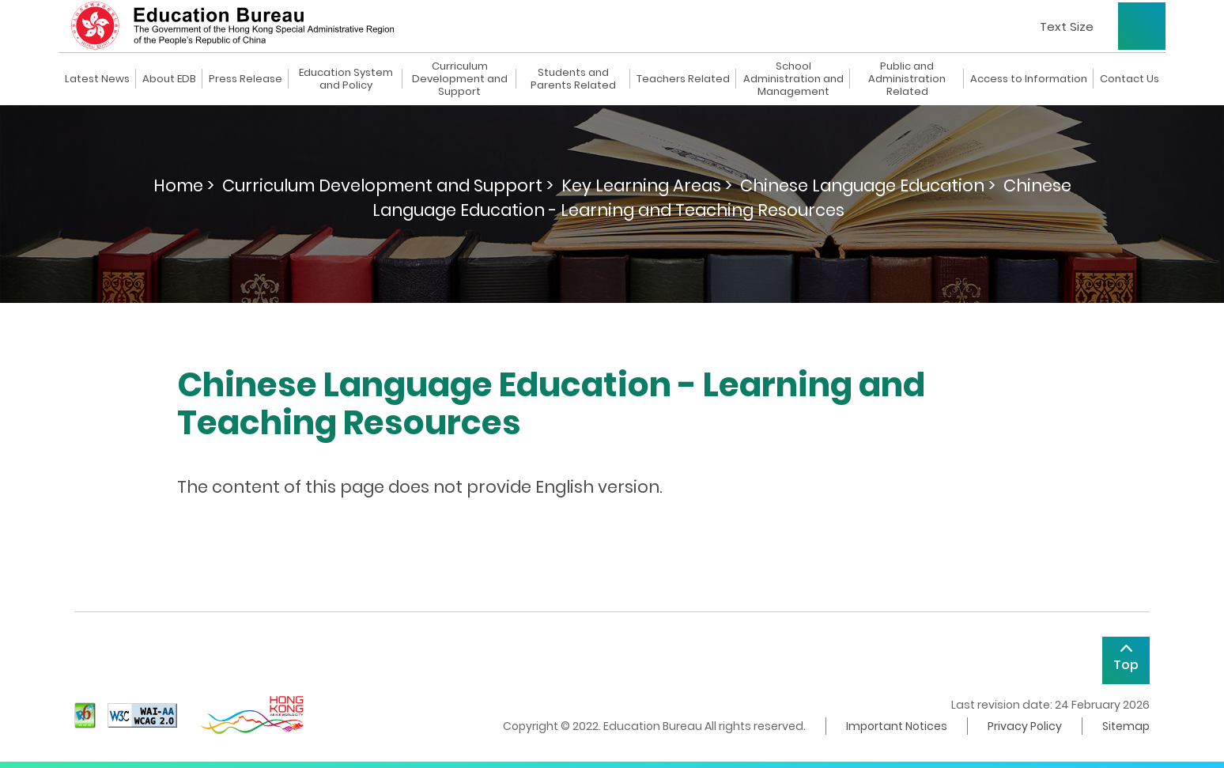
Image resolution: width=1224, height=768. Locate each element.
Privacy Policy (1025, 726)
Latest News (97, 79)
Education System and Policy (346, 79)
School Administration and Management (793, 79)
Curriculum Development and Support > (387, 185)
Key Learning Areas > (646, 185)
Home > (183, 185)
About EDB (169, 79)
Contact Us (1129, 79)
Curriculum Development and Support (460, 79)
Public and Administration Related (907, 79)
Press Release (245, 79)
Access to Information (1028, 79)
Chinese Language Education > (867, 185)
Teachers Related (683, 79)
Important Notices (896, 726)
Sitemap (1126, 726)
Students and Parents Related (573, 79)
